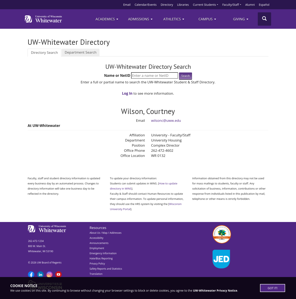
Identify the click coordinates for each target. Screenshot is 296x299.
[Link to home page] (43, 19)
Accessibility (96, 238)
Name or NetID (117, 75)
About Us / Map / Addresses (105, 233)
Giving (241, 19)
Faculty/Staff (230, 5)
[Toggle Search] (264, 19)
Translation (96, 274)
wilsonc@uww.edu (166, 120)
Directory (167, 5)
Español (264, 5)
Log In (127, 93)
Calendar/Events (146, 5)
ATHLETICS (174, 19)
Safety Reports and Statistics (106, 268)
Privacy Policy (97, 263)
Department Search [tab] (81, 52)
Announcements (99, 243)
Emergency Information (103, 253)
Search (185, 76)
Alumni (250, 5)
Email (127, 5)
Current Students (204, 5)
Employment (97, 248)
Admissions (140, 19)
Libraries (183, 5)
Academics (107, 19)
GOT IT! (273, 288)
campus (207, 19)
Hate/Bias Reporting (101, 258)
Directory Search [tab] (44, 52)
